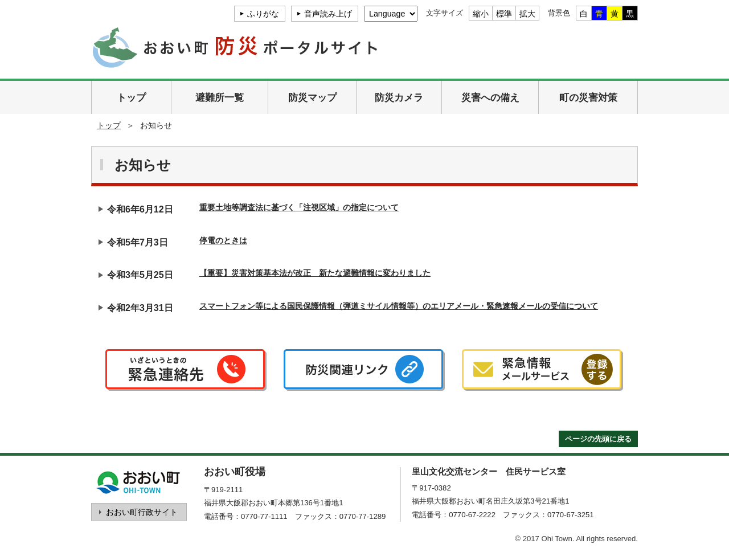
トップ (131, 97)
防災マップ (312, 97)
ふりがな (263, 13)
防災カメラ (399, 97)
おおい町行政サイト (142, 512)
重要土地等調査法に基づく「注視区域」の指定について (299, 207)
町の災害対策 (588, 97)
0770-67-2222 (472, 514)
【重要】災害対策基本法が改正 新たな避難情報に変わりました (315, 272)
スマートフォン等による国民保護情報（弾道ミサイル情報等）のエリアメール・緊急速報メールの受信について (398, 305)
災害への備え (490, 97)
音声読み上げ (328, 13)
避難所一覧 (219, 97)
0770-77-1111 (264, 516)
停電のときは (223, 240)
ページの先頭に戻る (598, 439)
